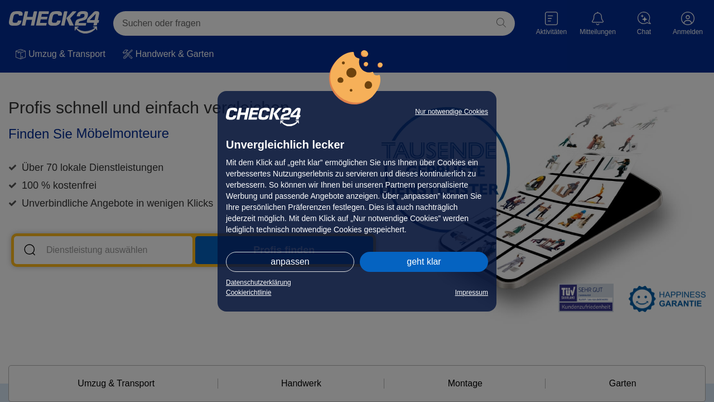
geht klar (424, 261)
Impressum (471, 292)
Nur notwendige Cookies (451, 112)
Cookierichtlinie (248, 292)
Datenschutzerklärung (258, 282)
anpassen (290, 261)
